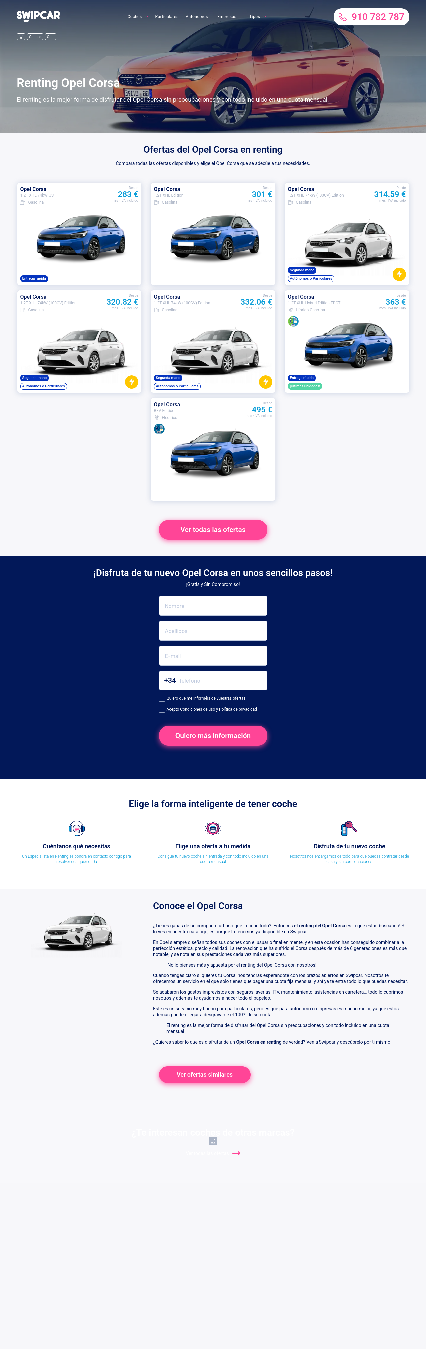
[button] (38, 20)
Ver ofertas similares (205, 1074)
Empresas (226, 16)
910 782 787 (371, 16)
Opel (50, 37)
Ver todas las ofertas (212, 530)
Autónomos (197, 16)
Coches (134, 16)
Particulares (167, 16)
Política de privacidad (238, 709)
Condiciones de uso (197, 709)
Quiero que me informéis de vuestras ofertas (202, 699)
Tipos (254, 16)
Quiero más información (213, 736)
